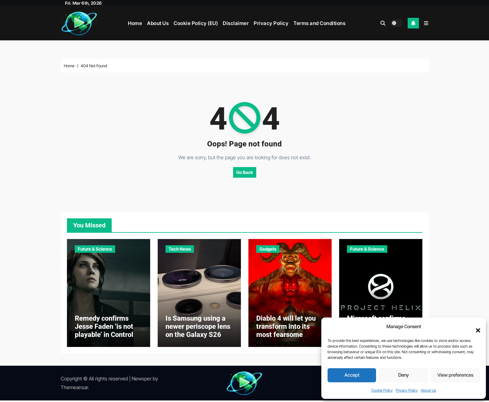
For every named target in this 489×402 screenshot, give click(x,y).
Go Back (244, 172)
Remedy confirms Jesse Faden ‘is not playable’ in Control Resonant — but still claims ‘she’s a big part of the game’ (105, 340)
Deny (403, 375)
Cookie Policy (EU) (196, 23)
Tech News (180, 249)
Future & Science (95, 249)
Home (135, 23)
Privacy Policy (407, 390)
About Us (428, 390)
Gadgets (267, 249)
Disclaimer (236, 23)
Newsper (141, 380)
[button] (475, 327)
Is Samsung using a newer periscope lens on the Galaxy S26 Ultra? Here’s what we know (199, 336)
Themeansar (74, 389)
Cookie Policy (382, 390)
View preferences (455, 375)
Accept (351, 375)
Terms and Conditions (319, 23)
